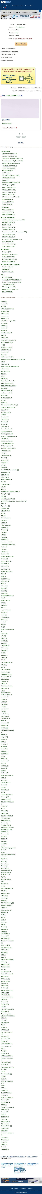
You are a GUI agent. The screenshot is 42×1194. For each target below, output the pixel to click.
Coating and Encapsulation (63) (11, 163)
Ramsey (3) (4, 858)
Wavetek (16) (4, 1112)
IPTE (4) (3, 624)
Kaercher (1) (4, 640)
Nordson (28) (4, 773)
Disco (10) (4, 467)
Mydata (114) (4, 765)
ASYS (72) (4, 354)
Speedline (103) (5, 964)
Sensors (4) (5, 180)
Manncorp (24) (5, 723)
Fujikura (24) (4, 551)
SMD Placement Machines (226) (11, 182)
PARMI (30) (4, 806)
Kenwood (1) (4, 650)
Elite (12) (3, 486)
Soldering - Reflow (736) (8, 189)
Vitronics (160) (5, 1100)
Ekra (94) (3, 482)
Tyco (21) (3, 1076)
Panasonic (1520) (6, 799)
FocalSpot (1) (4, 539)
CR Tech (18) (4, 438)
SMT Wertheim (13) (6, 947)
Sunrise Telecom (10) (7, 990)
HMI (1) (3, 607)
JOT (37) (3, 636)
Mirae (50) (4, 746)
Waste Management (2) (8, 214)
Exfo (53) (3, 515)
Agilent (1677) (5, 318)
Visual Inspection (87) (8, 241)
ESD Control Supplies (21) (9, 259)
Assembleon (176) (6, 349)
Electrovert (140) (5, 484)
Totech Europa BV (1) (7, 1055)
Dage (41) (3, 453)
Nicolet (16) (4, 768)
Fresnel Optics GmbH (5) (8, 544)
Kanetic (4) (4, 643)
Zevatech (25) (5, 1149)
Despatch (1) (4, 462)
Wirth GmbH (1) (5, 1121)
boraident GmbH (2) (6, 393)
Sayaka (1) (4, 900)
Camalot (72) (4, 409)
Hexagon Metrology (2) (7, 595)
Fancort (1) (4, 520)
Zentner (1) (4, 1144)
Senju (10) (4, 927)
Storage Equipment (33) (8, 261)
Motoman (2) (4, 751)
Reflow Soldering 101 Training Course (33, 1164)
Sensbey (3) (4, 929)
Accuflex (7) (4, 304)
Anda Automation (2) (6, 333)
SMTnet (3, 1156)
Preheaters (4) (6, 269)
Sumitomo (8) (4, 985)
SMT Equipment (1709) (8, 185)
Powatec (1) (4, 823)
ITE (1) (3, 627)
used (16, 33)
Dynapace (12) (5, 474)
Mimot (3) (3, 741)
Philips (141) (4, 811)
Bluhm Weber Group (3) (7, 381)
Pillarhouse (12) (5, 818)
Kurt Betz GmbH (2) (6, 686)
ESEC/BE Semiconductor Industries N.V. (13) (13, 501)
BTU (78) (3, 400)
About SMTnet (14, 1188)
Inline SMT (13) (5, 617)
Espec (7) (3, 503)
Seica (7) (3, 924)
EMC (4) (3, 489)
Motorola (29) (4, 753)
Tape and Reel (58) (7, 199)
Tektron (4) (4, 1020)
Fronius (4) (4, 547)
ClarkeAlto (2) (5, 426)
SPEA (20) (4, 962)
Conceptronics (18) (6, 431)
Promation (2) (5, 834)
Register (8, 5)
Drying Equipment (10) (8, 256)
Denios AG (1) (5, 460)
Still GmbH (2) (5, 976)
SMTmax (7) (4, 952)
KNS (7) (3, 667)
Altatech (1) (4, 328)
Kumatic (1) (4, 683)
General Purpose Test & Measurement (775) (14, 232)
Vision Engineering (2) (7, 1097)
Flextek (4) (4, 532)
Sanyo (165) (4, 895)
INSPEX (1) (4, 619)
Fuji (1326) (4, 549)
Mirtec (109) (4, 749)
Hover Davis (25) (5, 610)
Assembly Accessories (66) (9, 156)
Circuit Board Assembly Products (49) (12, 161)
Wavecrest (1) (5, 1109)
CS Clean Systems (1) (7, 446)
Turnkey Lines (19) (7, 204)
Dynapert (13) (5, 477)
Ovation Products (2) (6, 794)
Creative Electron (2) (6, 441)
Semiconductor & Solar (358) (10, 289)
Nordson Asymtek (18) (7, 775)
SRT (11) (3, 969)
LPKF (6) (3, 711)
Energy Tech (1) (5, 494)
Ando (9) (3, 335)
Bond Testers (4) (6, 224)
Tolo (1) (3, 1048)
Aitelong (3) (4, 325)
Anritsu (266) (4, 337)
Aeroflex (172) (5, 313)
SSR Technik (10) (6, 971)
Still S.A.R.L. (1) (5, 978)
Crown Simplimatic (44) (7, 443)
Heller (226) (4, 586)
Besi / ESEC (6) (5, 371)
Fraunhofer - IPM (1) (6, 542)
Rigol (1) (3, 877)
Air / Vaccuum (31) (7, 277)
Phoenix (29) (4, 813)
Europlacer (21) (5, 510)
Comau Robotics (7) (6, 429)
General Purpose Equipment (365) (11, 282)
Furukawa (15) (5, 554)
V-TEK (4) (3, 1088)
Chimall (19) (4, 422)
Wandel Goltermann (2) (7, 1107)
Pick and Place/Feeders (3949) (10, 175)
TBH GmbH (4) (5, 1004)
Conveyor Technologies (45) (9, 436)
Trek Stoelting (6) (5, 1062)
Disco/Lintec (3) (5, 472)
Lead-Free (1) (5, 173)
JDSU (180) (4, 633)
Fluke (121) (4, 537)
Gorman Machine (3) (6, 571)
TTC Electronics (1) (6, 1074)
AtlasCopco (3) (5, 364)
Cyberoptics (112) (6, 450)
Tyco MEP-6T (6, 119)
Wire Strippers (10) (7, 291)
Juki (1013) (4, 638)
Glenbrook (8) (5, 566)
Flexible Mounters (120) (8, 168)
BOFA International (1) (7, 383)
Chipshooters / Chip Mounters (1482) (12, 158)
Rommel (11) (4, 883)
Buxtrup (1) (4, 402)
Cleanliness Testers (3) (8, 229)
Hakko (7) (3, 576)
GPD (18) (3, 574)
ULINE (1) (3, 1078)
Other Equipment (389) (8, 287)
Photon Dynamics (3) (7, 815)
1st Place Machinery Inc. (9, 128)
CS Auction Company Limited (25, 12)
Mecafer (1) (4, 734)
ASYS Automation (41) (7, 357)
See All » (21, 142)
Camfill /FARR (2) (6, 412)
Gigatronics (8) (5, 563)
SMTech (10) (4, 950)
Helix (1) (3, 583)
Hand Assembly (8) (7, 170)
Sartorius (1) (4, 898)
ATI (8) (3, 361)
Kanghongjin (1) (5, 645)
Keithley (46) (4, 648)
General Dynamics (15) (7, 556)
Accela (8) (4, 301)
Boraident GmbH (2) (6, 390)
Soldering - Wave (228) (8, 194)
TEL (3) (3, 1025)
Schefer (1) (4, 907)
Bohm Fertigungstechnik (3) (8, 385)
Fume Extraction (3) (7, 267)
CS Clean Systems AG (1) (8, 448)
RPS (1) (3, 886)
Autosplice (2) (5, 369)
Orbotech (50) (5, 790)
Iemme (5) (4, 615)
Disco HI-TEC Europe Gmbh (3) (10, 470)
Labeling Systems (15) (8, 284)
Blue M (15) (4, 378)
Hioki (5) (3, 602)
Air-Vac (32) (4, 323)
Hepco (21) (4, 588)
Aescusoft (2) (4, 316)
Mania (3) (3, 720)
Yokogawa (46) (5, 1140)
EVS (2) (3, 513)
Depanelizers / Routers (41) (9, 254)
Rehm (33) (4, 861)
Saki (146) (4, 891)
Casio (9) (3, 414)
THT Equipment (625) (8, 201)
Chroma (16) (4, 424)
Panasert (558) (5, 797)
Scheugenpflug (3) (6, 910)
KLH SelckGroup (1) (6, 662)
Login (2, 5)
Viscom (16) (4, 1095)
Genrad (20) (4, 559)
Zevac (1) (3, 1147)
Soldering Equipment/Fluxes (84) (11, 197)
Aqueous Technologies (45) (8, 340)
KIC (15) (3, 653)
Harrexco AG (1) (5, 578)
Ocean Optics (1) (5, 782)
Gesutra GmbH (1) (6, 561)
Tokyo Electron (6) (6, 1046)
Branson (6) (4, 395)
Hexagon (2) (4, 593)
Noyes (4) (3, 777)
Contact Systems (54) (7, 434)
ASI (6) (3, 345)
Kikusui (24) (4, 655)
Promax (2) (4, 836)
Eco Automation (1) (6, 479)
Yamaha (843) (5, 1128)
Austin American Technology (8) (10, 366)
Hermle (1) (4, 591)
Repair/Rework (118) (8, 271)
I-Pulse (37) (4, 612)
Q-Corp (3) (4, 841)
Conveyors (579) (6, 252)
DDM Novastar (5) (6, 455)
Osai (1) (3, 792)
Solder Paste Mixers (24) (9, 187)
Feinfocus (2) (4, 527)
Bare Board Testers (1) (8, 222)
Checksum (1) (5, 419)
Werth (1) (3, 1114)
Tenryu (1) (4, 1027)
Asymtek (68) (4, 352)
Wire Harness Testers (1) (9, 244)
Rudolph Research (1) (7, 888)
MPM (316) (4, 758)
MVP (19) (3, 763)
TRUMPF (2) (4, 1065)
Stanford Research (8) (7, 974)
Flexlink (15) (4, 530)
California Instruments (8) (8, 407)
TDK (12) (3, 1006)
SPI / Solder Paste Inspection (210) (12, 239)
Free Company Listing (17, 5)
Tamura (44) (4, 1002)
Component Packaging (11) (9, 165)
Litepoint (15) (4, 709)
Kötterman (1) (5, 688)
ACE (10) (3, 306)
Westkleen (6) (5, 1116)
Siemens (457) (5, 936)
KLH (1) (3, 660)
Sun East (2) (4, 988)
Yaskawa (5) (4, 1130)
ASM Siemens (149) (6, 347)
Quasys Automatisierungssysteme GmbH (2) (8, 848)
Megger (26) (4, 737)
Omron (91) (4, 785)
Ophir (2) (3, 787)
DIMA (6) (3, 465)
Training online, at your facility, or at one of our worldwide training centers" (7, 1165)
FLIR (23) (3, 534)
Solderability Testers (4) (8, 236)
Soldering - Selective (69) (9, 192)
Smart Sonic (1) (5, 945)
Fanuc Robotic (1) (6, 525)
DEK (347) (4, 458)
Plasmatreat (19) (5, 820)
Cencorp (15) (4, 417)
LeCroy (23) (4, 704)
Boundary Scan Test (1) (8, 227)
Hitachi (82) (4, 605)
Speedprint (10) (5, 967)
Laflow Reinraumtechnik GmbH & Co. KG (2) (6, 692)
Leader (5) (4, 701)
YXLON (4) (4, 1142)
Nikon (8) (3, 770)
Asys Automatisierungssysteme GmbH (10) (13, 359)
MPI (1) (3, 756)
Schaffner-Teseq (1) (6, 905)
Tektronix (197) (5, 1022)
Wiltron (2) (4, 1119)
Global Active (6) (5, 569)
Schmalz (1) (4, 912)
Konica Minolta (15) (6, 674)
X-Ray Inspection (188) (8, 246)
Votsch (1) (4, 1104)
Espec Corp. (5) (5, 506)
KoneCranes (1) (5, 672)
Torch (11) (4, 1051)
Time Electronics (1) (6, 1043)
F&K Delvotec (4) (5, 518)
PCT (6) (3, 808)
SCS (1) (3, 917)
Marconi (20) (4, 727)
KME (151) (4, 664)
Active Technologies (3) (7, 308)
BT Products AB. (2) (6, 397)
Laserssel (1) (4, 697)
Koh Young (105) (5, 669)
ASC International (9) (7, 342)
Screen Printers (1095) (8, 177)
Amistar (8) (4, 330)
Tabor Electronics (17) (7, 997)
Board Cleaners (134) (8, 209)
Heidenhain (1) (5, 581)
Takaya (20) (4, 999)
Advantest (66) (5, 311)
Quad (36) (4, 843)
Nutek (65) (4, 780)
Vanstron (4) (4, 1090)
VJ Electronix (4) (5, 1102)
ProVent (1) (4, 838)
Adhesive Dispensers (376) (9, 153)
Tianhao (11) (4, 1041)
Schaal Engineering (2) (7, 903)
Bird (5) (3, 376)
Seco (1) (3, 919)
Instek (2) (3, 622)
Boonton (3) (4, 388)
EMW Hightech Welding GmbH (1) (10, 491)
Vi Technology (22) (6, 1092)
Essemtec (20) (5, 508)
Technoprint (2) (5, 1011)
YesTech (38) (4, 1137)
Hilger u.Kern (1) (5, 600)
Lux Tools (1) (4, 714)
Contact (30, 1188)
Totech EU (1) (5, 1053)
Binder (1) (3, 373)
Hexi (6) (3, 598)
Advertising (23, 1188)
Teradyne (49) (5, 1029)
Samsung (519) (5, 893)
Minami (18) (4, 744)
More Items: (12, 95)
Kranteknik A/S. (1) (6, 677)
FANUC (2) (4, 523)
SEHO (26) (4, 922)
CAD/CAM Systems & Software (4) (11, 279)
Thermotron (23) (5, 1039)
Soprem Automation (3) (7, 959)
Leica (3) (3, 706)
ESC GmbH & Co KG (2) (8, 498)
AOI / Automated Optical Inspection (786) (13, 220)
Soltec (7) (3, 954)
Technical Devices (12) (7, 1009)
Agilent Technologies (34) (8, 321)
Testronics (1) (4, 1036)
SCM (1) (3, 915)
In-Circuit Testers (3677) (8, 234)
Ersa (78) (3, 496)
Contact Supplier (21, 44)
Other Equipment (20, 27)
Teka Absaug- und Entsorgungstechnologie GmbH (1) (7, 1015)
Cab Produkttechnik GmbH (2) (9, 405)
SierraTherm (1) (5, 938)
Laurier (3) (4, 699)
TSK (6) (3, 1071)
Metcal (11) (4, 739)
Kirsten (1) (4, 657)
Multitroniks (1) (5, 761)
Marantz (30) (4, 725)
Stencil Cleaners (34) (8, 212)
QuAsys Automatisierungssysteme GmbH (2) (8, 854)
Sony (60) (3, 957)
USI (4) (3, 1085)
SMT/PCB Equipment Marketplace (16, 1156)
